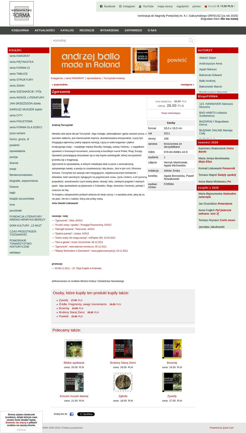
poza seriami (17, 133)
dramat (14, 162)
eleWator (15, 252)
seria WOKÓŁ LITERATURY (27, 97)
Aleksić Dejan (207, 57)
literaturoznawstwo (21, 174)
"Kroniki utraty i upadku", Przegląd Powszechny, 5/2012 (83, 225)
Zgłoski (123, 396)
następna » (187, 84)
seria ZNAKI (17, 85)
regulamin (183, 6)
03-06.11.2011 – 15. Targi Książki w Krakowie (78, 268)
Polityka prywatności (72, 427)
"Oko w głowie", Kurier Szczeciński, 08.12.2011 (79, 242)
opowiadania (17, 151)
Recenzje (87, 30)
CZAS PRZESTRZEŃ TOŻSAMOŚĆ (23, 233)
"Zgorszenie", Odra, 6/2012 (69, 220)
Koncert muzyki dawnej (74, 396)
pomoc (197, 6)
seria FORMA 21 (20, 67)
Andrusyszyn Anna (210, 63)
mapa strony (165, 6)
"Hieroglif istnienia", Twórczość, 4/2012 (74, 229)
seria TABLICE (19, 73)
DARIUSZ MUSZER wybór (26, 109)
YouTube (148, 6)
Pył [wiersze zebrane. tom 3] (215, 212)
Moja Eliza (205, 161)
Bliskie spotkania (74, 362)
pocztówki (16, 210)
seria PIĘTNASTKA (22, 61)
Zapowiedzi (133, 30)
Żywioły (63, 300)
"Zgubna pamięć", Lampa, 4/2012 (72, 233)
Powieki (64, 316)
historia (14, 186)
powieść (15, 145)
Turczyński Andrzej (114, 78)
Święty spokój (227, 174)
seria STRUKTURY (21, 79)
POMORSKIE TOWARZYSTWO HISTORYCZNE (21, 243)
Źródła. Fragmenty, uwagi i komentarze (83, 304)
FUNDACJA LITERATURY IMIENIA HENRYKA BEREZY (28, 218)
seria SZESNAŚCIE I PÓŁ (26, 91)
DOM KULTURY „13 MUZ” (26, 225)
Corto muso (227, 220)
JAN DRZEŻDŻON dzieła (25, 103)
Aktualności (45, 30)
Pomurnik (228, 168)
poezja (14, 157)
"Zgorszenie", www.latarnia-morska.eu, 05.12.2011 (80, 246)
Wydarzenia (109, 30)
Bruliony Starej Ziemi (72, 312)
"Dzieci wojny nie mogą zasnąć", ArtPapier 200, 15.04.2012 (85, 237)
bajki (12, 192)
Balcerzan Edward (210, 75)
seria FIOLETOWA (21, 121)
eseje (13, 168)
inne (12, 204)
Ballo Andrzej (207, 80)
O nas (152, 30)
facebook (109, 6)
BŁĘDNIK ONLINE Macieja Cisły (216, 132)
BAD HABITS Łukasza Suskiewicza (213, 114)
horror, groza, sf (19, 139)
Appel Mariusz (208, 69)
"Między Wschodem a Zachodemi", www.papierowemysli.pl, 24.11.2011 (91, 251)
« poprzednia (59, 84)
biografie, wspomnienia (24, 180)
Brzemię (64, 308)
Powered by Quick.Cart (222, 427)
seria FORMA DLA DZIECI (26, 127)
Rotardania (225, 203)
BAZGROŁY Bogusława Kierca (214, 123)
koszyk (212, 6)
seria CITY (16, 115)
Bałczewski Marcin (210, 86)
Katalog (67, 30)
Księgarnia (20, 30)
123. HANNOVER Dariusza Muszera (216, 105)
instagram (129, 6)
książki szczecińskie (22, 198)
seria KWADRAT (20, 55)
